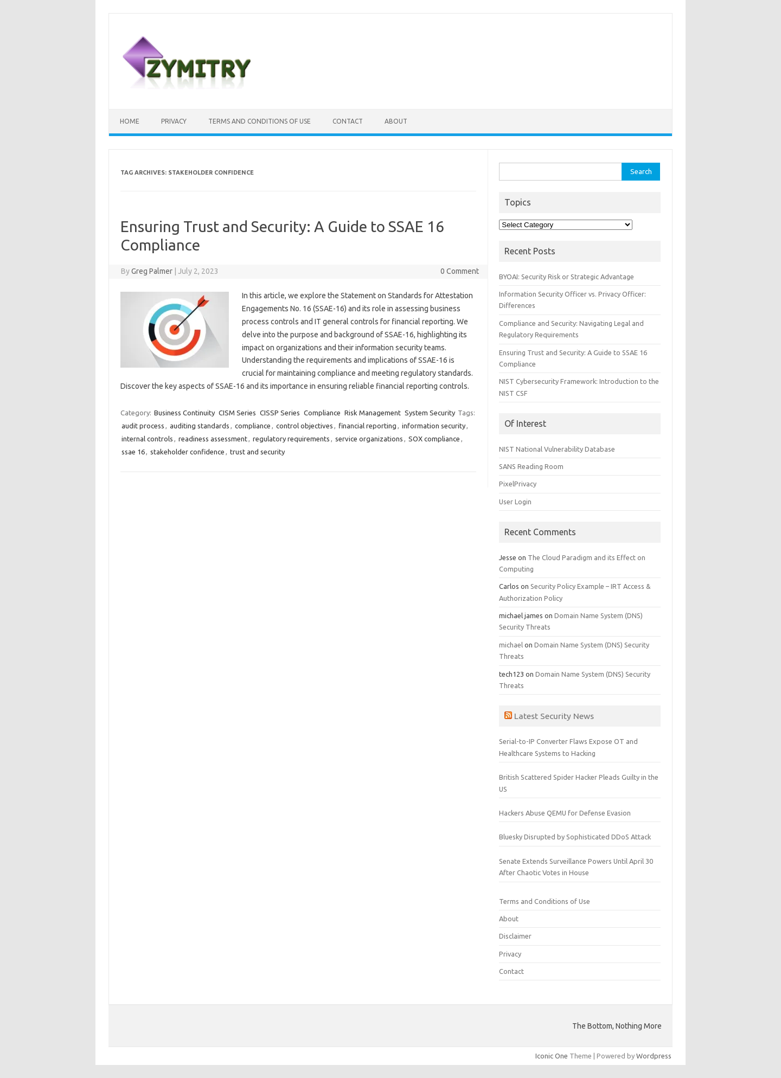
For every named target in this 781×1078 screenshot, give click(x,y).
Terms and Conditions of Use (259, 121)
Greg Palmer (151, 271)
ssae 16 (133, 451)
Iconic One (551, 1056)
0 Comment (459, 271)
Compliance (322, 412)
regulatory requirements (291, 438)
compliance (253, 425)
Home (129, 121)
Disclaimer (515, 936)
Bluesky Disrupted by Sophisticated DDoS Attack (575, 836)
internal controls (147, 438)
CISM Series (237, 412)
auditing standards (199, 425)
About (396, 121)
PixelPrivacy (517, 483)
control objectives (304, 425)
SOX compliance (434, 438)
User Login (515, 501)
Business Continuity (184, 412)
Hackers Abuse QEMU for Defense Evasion (565, 813)
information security (433, 425)
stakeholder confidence (187, 451)
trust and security (257, 451)
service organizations (369, 438)
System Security (430, 412)
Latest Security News (554, 716)
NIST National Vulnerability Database (557, 449)
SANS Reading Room (531, 466)
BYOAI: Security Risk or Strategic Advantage (566, 276)
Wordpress (653, 1056)
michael (511, 645)
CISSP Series (280, 412)
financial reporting (367, 425)
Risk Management (372, 412)
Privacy (174, 121)
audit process (142, 425)
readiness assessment (212, 438)
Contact (347, 121)
